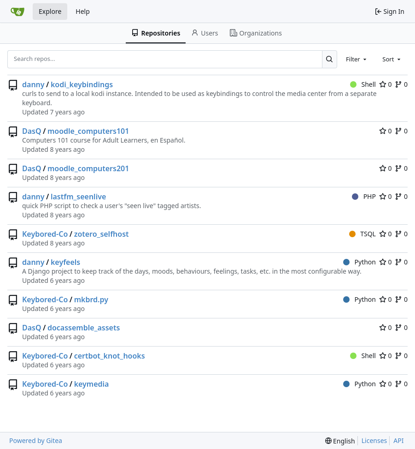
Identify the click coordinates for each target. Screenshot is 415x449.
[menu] (340, 441)
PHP (364, 196)
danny (33, 84)
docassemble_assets (83, 327)
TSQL (362, 233)
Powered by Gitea (35, 440)
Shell (363, 84)
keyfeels (65, 262)
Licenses (374, 440)
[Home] (17, 11)
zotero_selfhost (101, 234)
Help (83, 11)
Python (359, 261)
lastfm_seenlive (78, 196)
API (398, 440)
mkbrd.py (91, 299)
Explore (50, 11)
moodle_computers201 (88, 168)
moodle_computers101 (88, 131)
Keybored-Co (45, 234)
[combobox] (357, 59)
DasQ (31, 131)
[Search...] (329, 59)
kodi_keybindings (82, 84)
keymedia (91, 384)
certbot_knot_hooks (109, 355)
